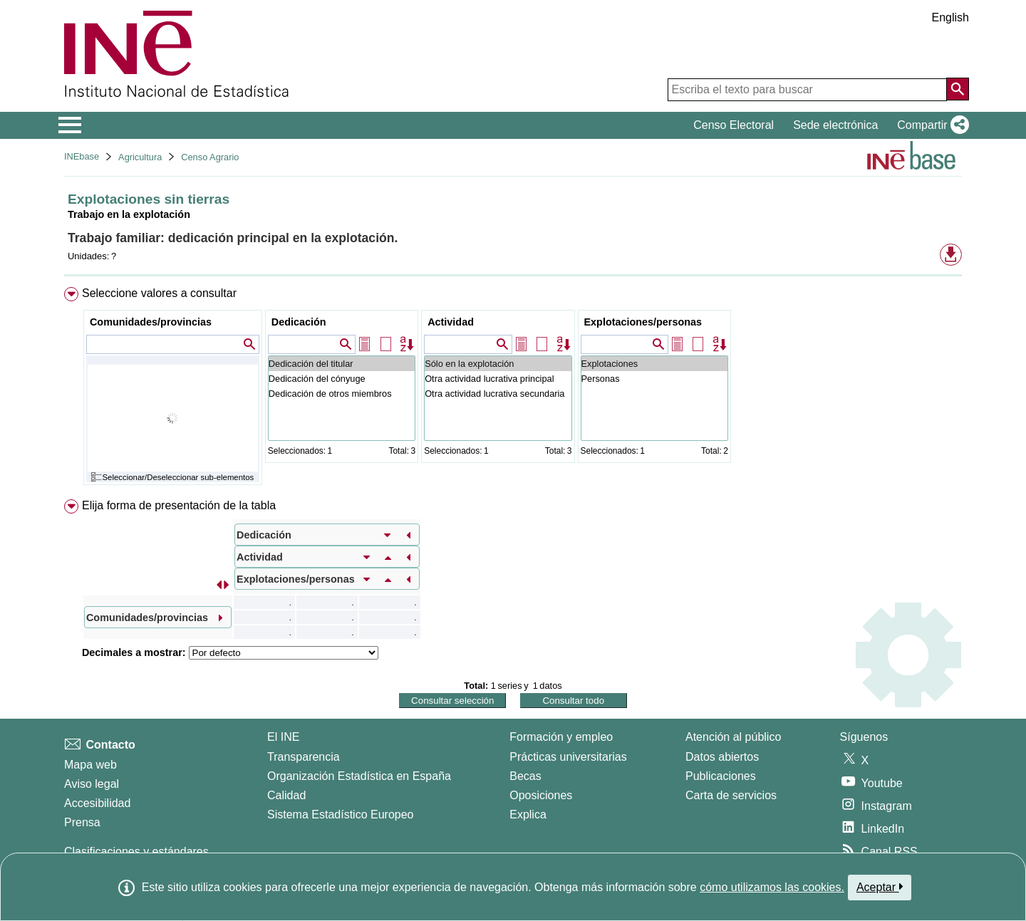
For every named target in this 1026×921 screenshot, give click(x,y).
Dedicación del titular (342, 363)
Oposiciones (540, 795)
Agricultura (140, 157)
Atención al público (733, 737)
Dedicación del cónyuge (342, 378)
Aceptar (879, 886)
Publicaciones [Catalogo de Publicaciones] (720, 776)
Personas (654, 378)
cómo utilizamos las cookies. (772, 887)
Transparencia (303, 757)
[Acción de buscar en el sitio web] (957, 89)
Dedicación (298, 322)
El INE (283, 737)
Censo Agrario (210, 157)
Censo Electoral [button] (733, 125)
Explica (527, 814)
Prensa (82, 822)
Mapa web (90, 765)
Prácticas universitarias (568, 757)
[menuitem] (513, 389)
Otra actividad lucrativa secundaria (498, 393)
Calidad (286, 795)
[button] (930, 125)
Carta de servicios (731, 795)
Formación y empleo (561, 737)
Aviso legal (91, 784)
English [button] (950, 17)
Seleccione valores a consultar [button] (159, 293)
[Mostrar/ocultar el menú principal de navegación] (70, 125)
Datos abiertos (722, 757)
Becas (525, 776)
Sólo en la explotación (498, 363)
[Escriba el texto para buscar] (807, 89)
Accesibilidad (97, 803)
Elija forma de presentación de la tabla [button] (179, 505)
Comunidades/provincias (151, 322)
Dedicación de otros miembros (342, 393)
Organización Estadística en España (359, 776)
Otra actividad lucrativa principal (498, 378)
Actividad (451, 322)
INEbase (81, 156)
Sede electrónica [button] (835, 125)
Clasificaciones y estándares (136, 851)
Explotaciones (654, 363)
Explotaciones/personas (643, 322)
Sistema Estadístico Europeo (340, 814)
